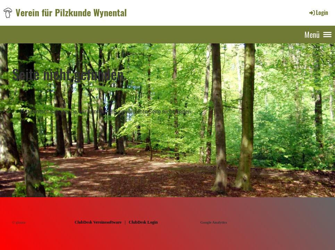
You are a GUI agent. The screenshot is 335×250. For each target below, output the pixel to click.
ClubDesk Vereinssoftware (98, 222)
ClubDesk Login (143, 222)
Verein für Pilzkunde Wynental (71, 12)
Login (318, 12)
